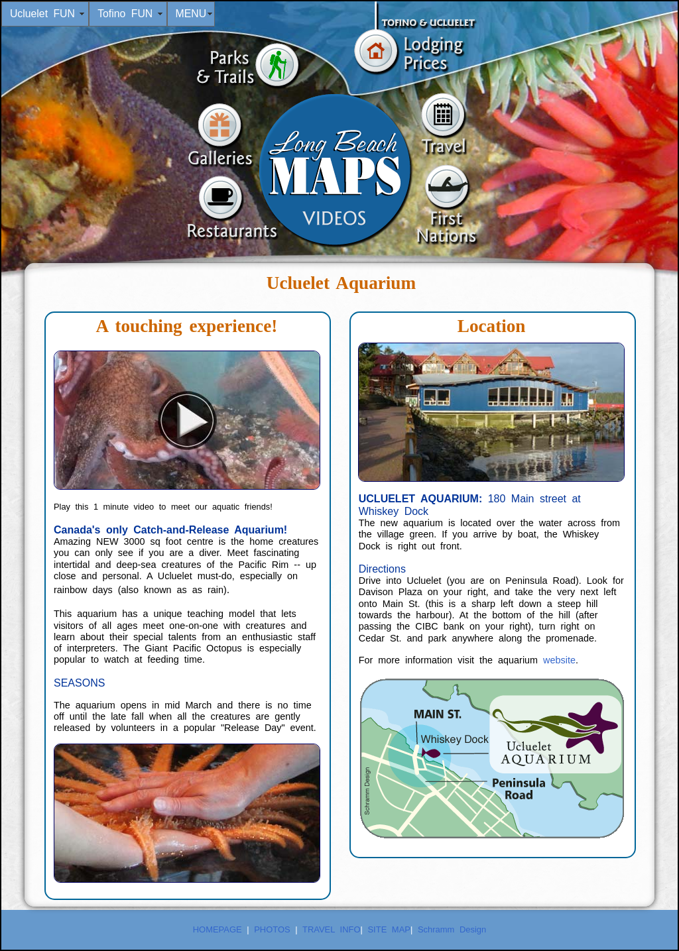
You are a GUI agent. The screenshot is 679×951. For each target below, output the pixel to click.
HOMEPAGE (217, 929)
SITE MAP (388, 929)
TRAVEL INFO (331, 929)
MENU (190, 13)
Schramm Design (452, 929)
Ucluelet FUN (45, 13)
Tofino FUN (127, 13)
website (559, 660)
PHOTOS (269, 929)
